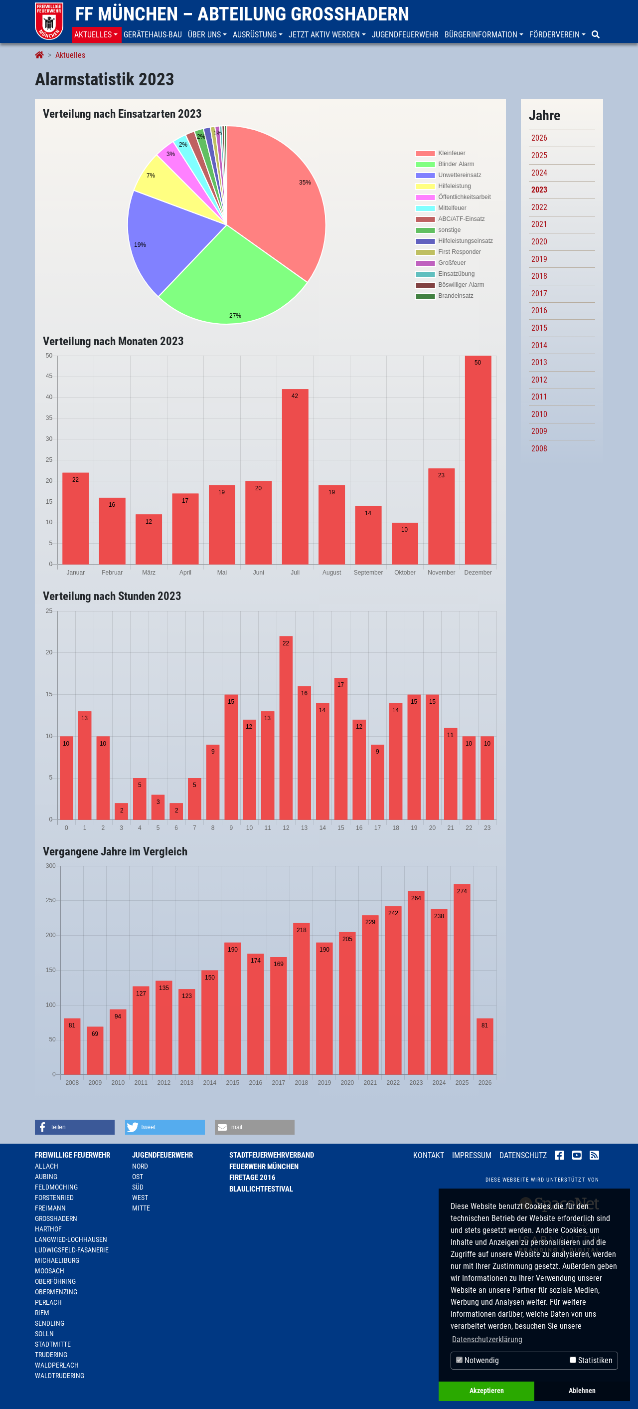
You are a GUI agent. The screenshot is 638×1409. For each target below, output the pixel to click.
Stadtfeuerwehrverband (271, 1155)
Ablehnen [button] (582, 1391)
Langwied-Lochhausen (71, 1239)
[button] (97, 35)
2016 (539, 310)
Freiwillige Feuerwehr (72, 1155)
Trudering (51, 1355)
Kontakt (428, 1155)
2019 (539, 259)
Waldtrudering (59, 1376)
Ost (137, 1177)
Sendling (49, 1323)
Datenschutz (523, 1155)
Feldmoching (56, 1187)
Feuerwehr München (264, 1166)
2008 (539, 448)
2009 (539, 431)
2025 (539, 155)
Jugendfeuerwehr (162, 1155)
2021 (539, 224)
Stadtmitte (53, 1344)
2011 (539, 397)
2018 (539, 276)
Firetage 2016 (252, 1177)
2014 (539, 345)
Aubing (46, 1177)
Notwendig (477, 1360)
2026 (539, 138)
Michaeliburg (57, 1260)
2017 (539, 293)
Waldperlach (57, 1365)
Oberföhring (55, 1281)
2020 (539, 241)
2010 (539, 414)
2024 (539, 173)
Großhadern (56, 1218)
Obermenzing (56, 1292)
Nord (140, 1166)
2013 (539, 362)
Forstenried (54, 1198)
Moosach (49, 1271)
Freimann (50, 1208)
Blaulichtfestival (261, 1189)
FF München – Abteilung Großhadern (242, 14)
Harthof (48, 1229)
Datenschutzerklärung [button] (487, 1339)
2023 (539, 190)
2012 (539, 380)
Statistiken (591, 1360)
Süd (138, 1187)
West (140, 1198)
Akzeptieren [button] (487, 1391)
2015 (539, 328)
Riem (42, 1313)
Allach (46, 1166)
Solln (44, 1334)
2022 (539, 207)
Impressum (471, 1155)
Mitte (141, 1208)
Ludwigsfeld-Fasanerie (72, 1250)
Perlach (48, 1302)
